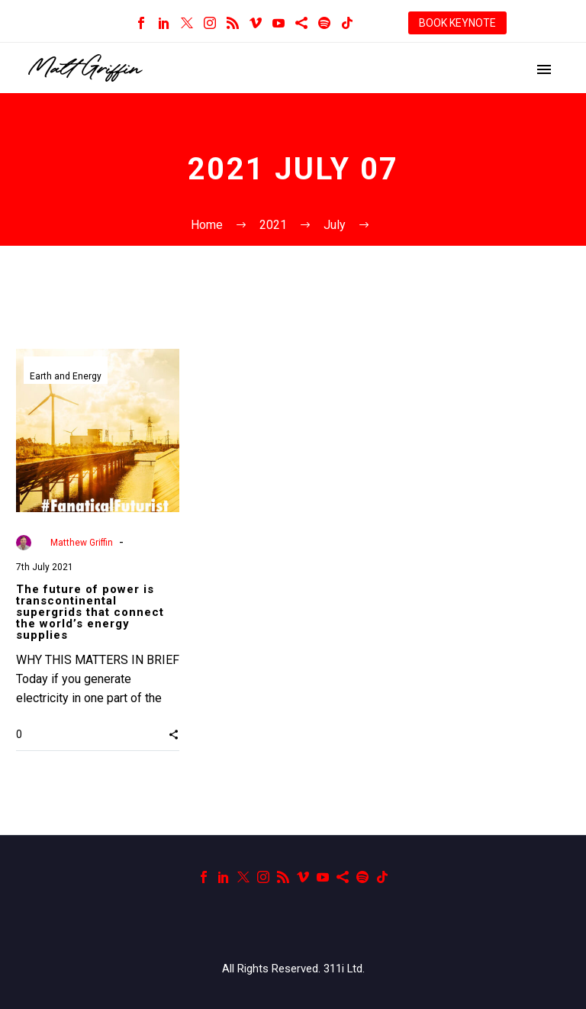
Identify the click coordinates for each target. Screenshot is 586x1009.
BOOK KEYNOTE (457, 23)
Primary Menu (544, 69)
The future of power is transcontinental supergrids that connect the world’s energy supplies (90, 612)
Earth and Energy (65, 377)
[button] (173, 733)
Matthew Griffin (81, 542)
